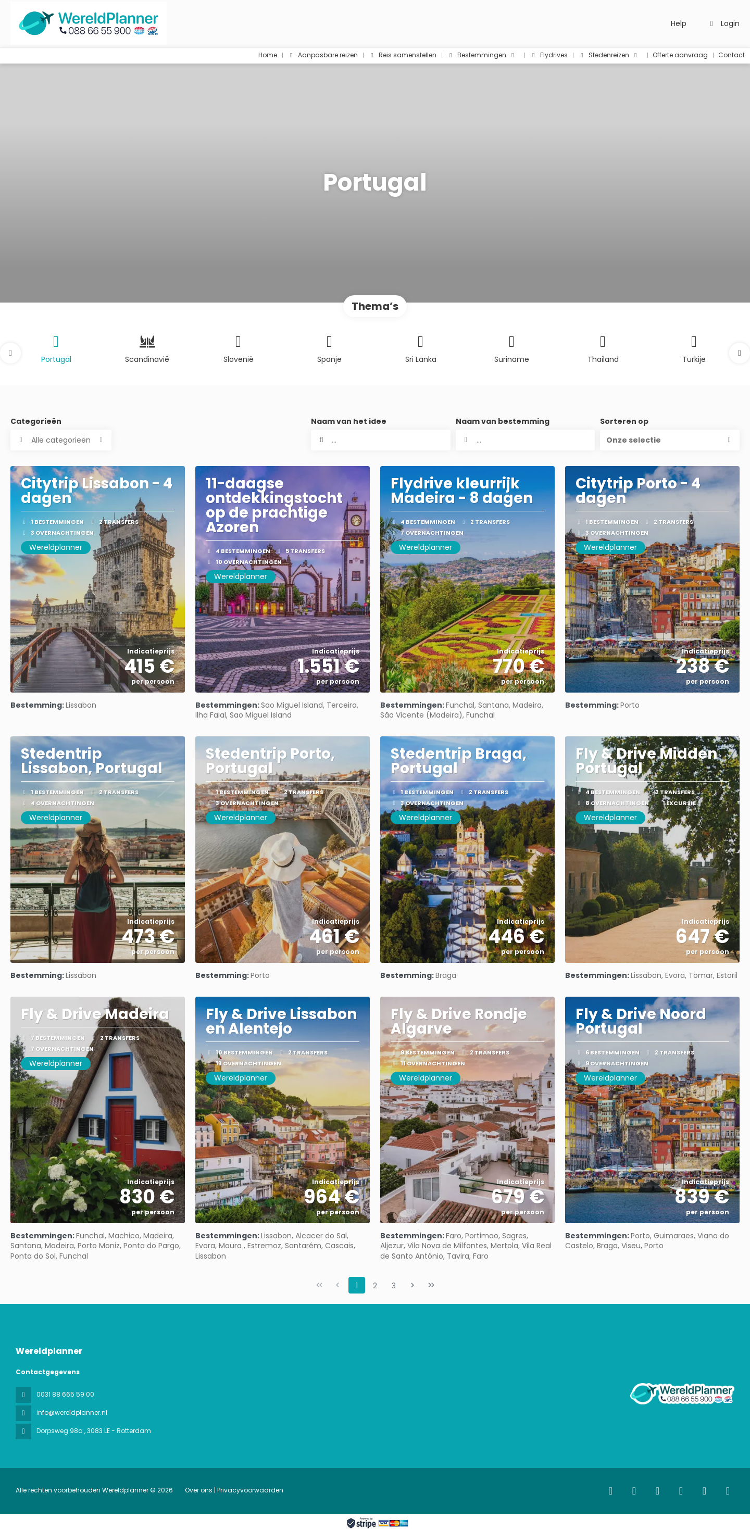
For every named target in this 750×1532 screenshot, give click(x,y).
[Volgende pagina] (412, 1285)
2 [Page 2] (375, 1285)
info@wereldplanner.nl (71, 1412)
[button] (10, 353)
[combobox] (525, 440)
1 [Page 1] (357, 1285)
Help (678, 23)
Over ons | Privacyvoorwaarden (234, 1490)
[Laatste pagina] (431, 1285)
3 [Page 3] (394, 1285)
